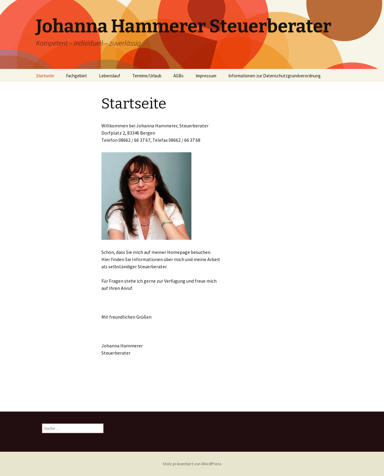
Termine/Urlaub (146, 76)
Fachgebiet (76, 76)
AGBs (178, 76)
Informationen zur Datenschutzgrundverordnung (274, 76)
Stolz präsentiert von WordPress (192, 463)
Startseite (45, 76)
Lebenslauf (109, 76)
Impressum (206, 76)
